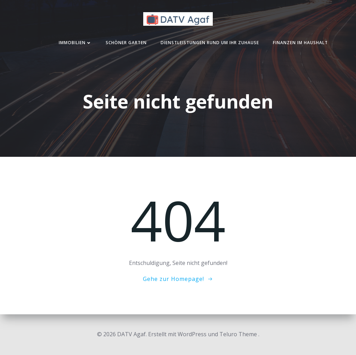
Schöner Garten (126, 43)
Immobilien (75, 43)
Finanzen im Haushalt (300, 43)
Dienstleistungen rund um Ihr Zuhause (210, 43)
